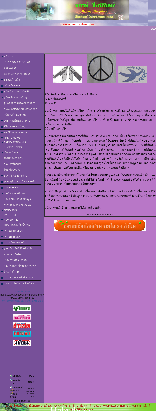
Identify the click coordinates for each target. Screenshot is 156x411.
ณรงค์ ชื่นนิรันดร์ (22, 291)
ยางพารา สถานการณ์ (14, 260)
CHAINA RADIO (11, 147)
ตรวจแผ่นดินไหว (11, 254)
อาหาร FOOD (10, 187)
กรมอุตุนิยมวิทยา (12, 230)
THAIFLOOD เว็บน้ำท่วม (15, 224)
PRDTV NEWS (10, 137)
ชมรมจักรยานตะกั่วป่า (14, 175)
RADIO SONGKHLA (14, 142)
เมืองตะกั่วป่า (9, 152)
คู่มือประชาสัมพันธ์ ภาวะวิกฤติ (19, 109)
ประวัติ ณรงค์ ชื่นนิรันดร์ (15, 62)
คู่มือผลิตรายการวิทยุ (14, 97)
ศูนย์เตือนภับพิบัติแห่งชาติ (16, 248)
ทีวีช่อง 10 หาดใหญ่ (13, 126)
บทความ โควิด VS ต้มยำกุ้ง (17, 283)
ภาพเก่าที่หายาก (11, 164)
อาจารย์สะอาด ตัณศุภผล (16, 205)
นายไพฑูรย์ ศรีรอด (13, 193)
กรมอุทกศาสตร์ (11, 236)
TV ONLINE (9, 215)
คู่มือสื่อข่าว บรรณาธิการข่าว (18, 103)
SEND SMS (9, 210)
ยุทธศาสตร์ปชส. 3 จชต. (15, 120)
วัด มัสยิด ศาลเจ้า (12, 158)
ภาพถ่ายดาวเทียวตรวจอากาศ (18, 265)
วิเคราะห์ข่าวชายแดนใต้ (15, 73)
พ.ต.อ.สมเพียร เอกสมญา (16, 199)
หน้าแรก (7, 56)
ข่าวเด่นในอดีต (10, 79)
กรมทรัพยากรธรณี (12, 242)
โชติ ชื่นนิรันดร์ (10, 169)
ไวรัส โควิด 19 (10, 271)
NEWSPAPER (10, 219)
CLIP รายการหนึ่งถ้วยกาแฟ (17, 277)
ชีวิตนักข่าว (8, 68)
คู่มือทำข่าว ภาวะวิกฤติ (15, 91)
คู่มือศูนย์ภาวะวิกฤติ (13, 114)
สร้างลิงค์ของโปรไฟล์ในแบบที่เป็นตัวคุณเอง (22, 301)
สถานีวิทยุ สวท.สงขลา (14, 132)
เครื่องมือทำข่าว (11, 85)
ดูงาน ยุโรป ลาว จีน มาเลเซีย (20, 181)
